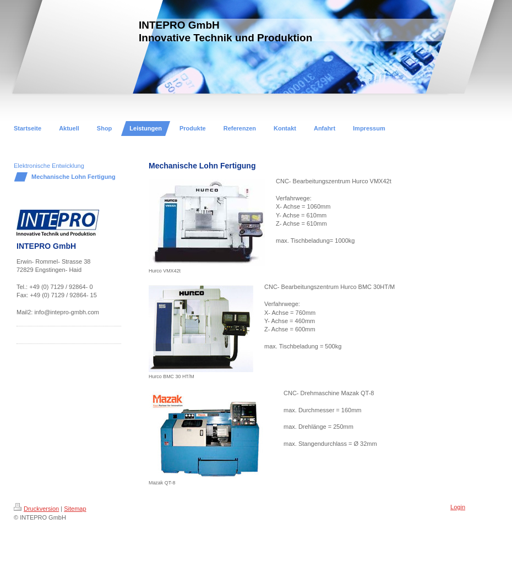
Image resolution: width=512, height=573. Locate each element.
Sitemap (75, 508)
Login (457, 507)
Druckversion (36, 508)
